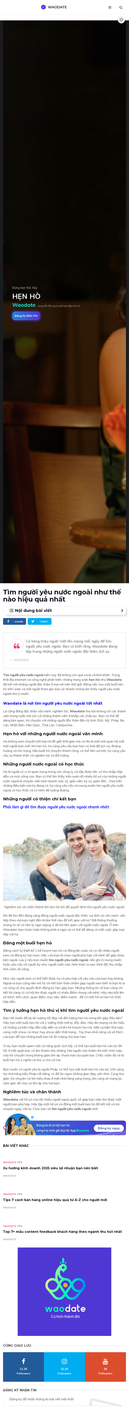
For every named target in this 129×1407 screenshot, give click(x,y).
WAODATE (9, 1175)
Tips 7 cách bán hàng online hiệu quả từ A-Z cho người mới (55, 1200)
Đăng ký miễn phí (26, 315)
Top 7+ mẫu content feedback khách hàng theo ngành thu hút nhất (62, 1232)
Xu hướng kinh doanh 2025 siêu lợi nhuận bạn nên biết (50, 1168)
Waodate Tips (12, 1162)
